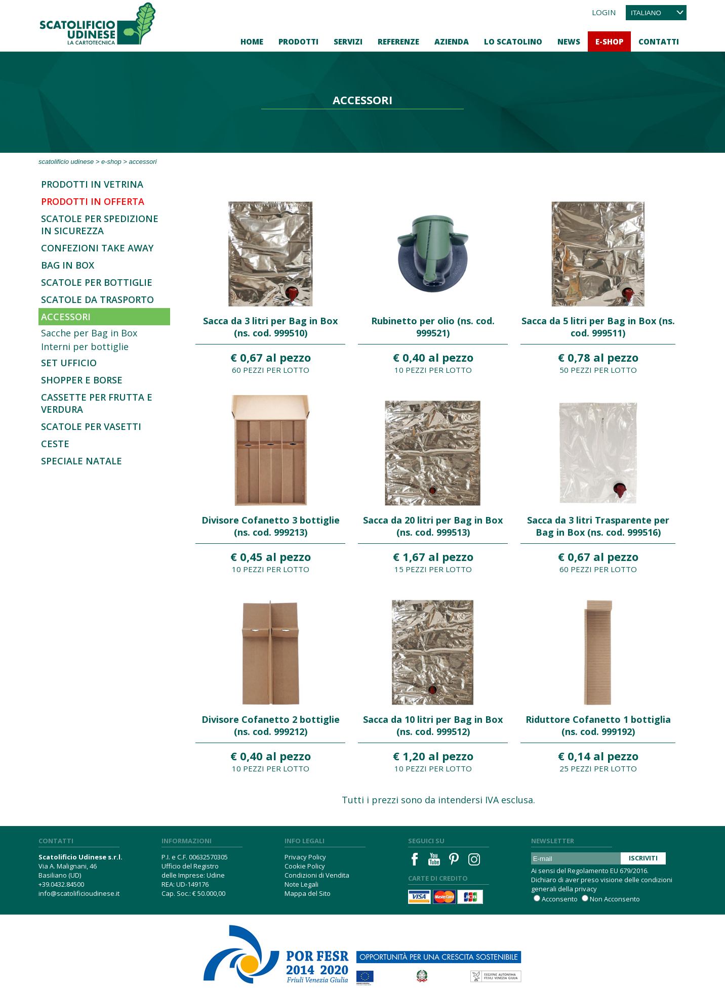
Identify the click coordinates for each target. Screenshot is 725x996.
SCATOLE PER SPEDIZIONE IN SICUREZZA (99, 224)
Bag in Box (67, 265)
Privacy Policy (305, 856)
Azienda (451, 41)
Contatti (658, 41)
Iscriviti (643, 857)
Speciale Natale (81, 461)
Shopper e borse (82, 380)
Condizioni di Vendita (317, 875)
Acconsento (560, 898)
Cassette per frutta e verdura (96, 403)
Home (251, 41)
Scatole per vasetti (91, 426)
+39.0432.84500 (61, 884)
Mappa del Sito (308, 893)
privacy (586, 888)
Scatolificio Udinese (66, 161)
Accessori (66, 317)
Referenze (398, 41)
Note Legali (301, 884)
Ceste (55, 444)
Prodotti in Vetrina (92, 184)
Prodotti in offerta (92, 201)
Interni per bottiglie (85, 346)
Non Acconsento (615, 898)
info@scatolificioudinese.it (78, 893)
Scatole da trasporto (97, 299)
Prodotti (298, 41)
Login (604, 12)
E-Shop (609, 41)
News (568, 41)
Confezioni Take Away (97, 248)
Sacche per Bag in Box (89, 333)
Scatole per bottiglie (96, 282)
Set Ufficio (69, 363)
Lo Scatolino (513, 41)
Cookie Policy (305, 866)
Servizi (348, 41)
